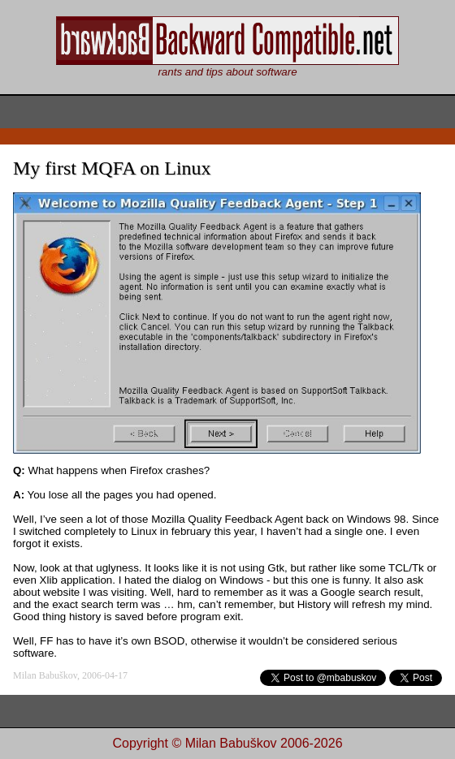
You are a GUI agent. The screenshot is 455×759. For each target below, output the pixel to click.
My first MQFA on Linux (112, 168)
